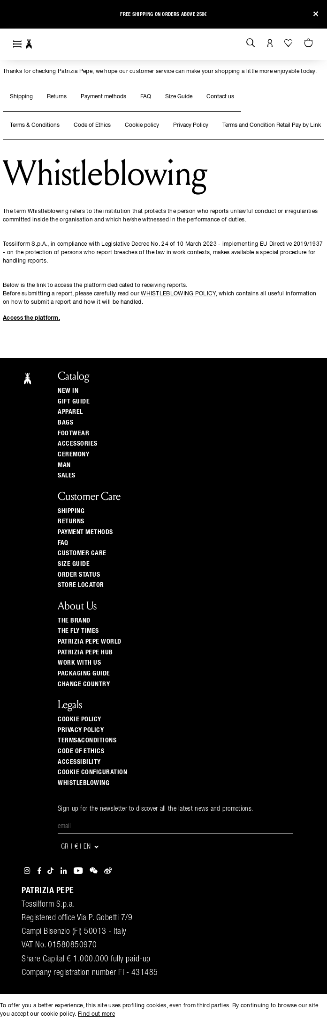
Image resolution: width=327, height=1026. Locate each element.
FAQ (145, 97)
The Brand (74, 620)
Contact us (220, 97)
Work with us (79, 663)
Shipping (21, 97)
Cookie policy (142, 125)
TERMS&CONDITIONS (87, 740)
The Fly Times (78, 631)
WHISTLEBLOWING (83, 783)
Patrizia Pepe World (90, 641)
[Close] (316, 14)
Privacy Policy (190, 125)
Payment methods (103, 97)
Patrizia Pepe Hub (85, 652)
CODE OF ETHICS (81, 751)
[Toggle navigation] (17, 44)
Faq (63, 543)
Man (64, 465)
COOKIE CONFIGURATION (92, 772)
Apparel (70, 412)
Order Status (79, 575)
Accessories (78, 443)
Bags (65, 422)
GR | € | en (80, 846)
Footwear (73, 433)
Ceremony (73, 454)
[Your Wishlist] (289, 43)
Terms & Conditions (35, 125)
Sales (67, 475)
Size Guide (178, 97)
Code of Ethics (92, 125)
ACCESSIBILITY (79, 762)
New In (68, 391)
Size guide (74, 564)
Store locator (81, 585)
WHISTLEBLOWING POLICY (178, 294)
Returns (57, 97)
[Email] (175, 827)
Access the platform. (31, 318)
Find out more (96, 1014)
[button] (15, 16)
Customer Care (82, 553)
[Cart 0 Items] (310, 43)
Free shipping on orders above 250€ (163, 14)
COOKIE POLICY (79, 719)
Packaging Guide (84, 673)
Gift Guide (74, 401)
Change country (84, 684)
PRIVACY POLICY (81, 730)
